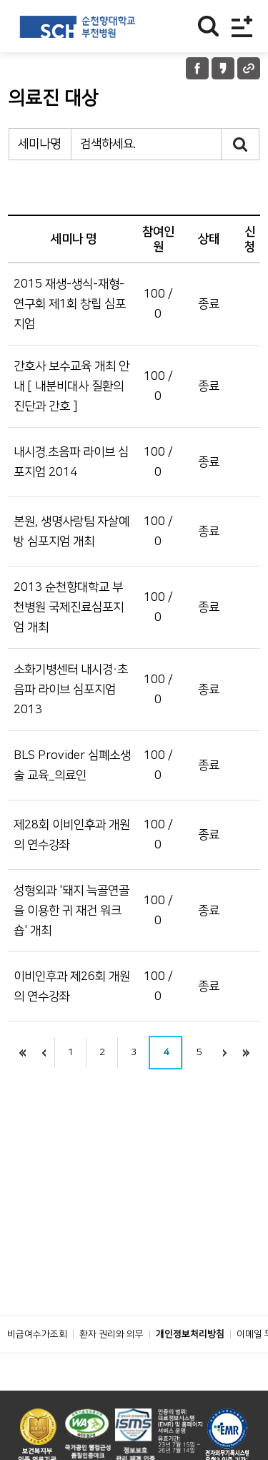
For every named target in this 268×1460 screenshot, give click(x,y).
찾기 (208, 26)
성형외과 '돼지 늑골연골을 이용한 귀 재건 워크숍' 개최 (71, 910)
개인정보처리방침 (190, 1334)
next (224, 1052)
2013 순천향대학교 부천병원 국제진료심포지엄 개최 (69, 607)
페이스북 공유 (197, 68)
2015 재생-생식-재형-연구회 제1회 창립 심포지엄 (70, 304)
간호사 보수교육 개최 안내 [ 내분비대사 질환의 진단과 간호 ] (71, 386)
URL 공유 (248, 68)
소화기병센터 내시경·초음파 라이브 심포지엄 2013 (71, 689)
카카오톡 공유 (223, 68)
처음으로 (22, 1052)
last (246, 1052)
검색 (240, 144)
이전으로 (43, 1052)
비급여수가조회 (37, 1334)
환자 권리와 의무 (111, 1334)
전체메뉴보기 (242, 26)
